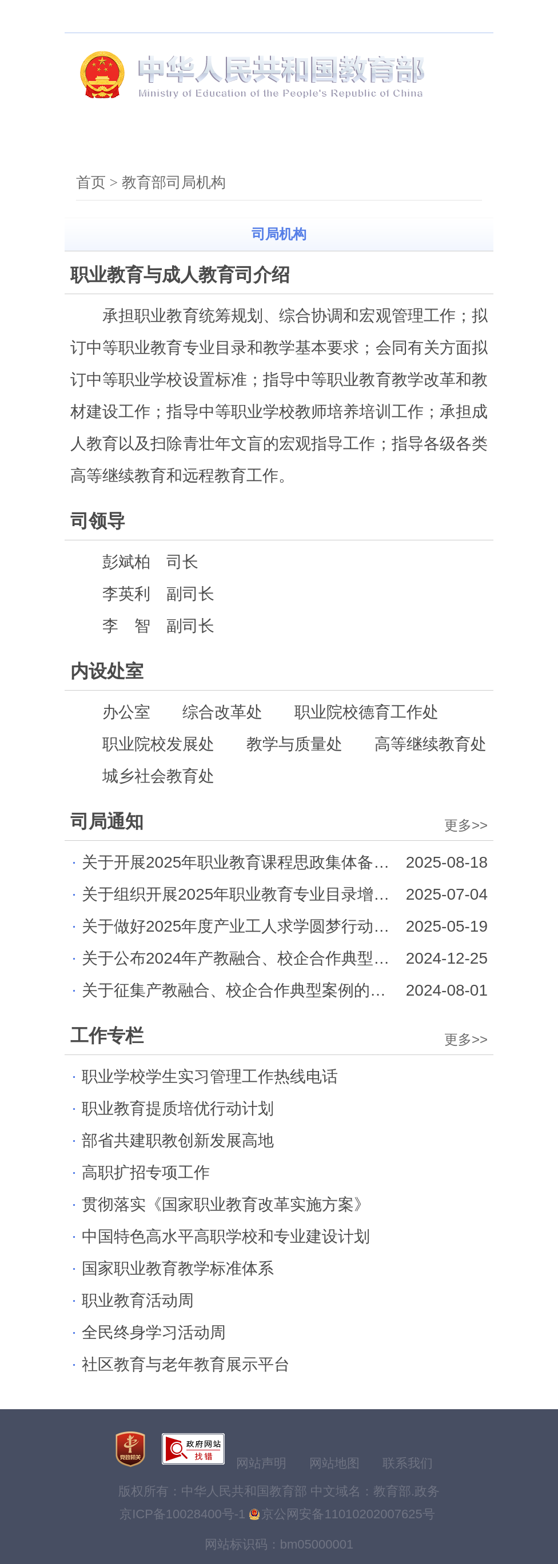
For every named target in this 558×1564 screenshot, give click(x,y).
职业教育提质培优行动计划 (178, 1108)
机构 (171, 142)
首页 (100, 142)
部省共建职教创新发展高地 (178, 1140)
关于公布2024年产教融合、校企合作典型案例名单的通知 (283, 958)
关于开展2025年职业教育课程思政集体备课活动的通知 (275, 862)
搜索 (170, 16)
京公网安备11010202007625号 (348, 1514)
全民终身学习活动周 (154, 1332)
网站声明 (261, 1463)
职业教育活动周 (138, 1300)
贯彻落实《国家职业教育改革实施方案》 (226, 1204)
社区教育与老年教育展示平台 (186, 1364)
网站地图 (334, 1463)
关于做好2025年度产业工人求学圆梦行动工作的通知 (267, 926)
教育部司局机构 (174, 182)
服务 (383, 142)
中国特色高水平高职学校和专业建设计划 (226, 1236)
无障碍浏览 (222, 16)
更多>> (466, 825)
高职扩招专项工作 (146, 1172)
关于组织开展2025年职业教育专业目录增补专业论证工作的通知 (307, 894)
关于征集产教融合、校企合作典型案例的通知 (242, 990)
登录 (468, 16)
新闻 (242, 142)
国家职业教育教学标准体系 (178, 1268)
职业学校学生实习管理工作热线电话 (210, 1076)
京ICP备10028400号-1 (182, 1514)
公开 (312, 142)
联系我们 (407, 1463)
